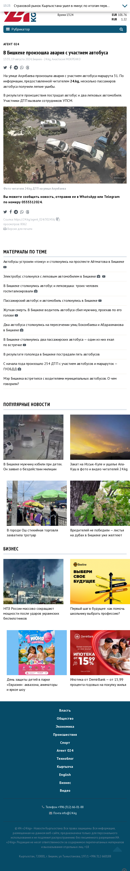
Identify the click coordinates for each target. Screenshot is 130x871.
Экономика (65, 726)
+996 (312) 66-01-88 (71, 807)
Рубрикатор (18, 29)
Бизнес (65, 782)
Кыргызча (65, 766)
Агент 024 (11, 44)
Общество (65, 718)
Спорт (65, 742)
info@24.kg (69, 813)
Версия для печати (17, 229)
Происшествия (65, 734)
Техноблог (65, 758)
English (65, 774)
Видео (65, 790)
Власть (65, 710)
